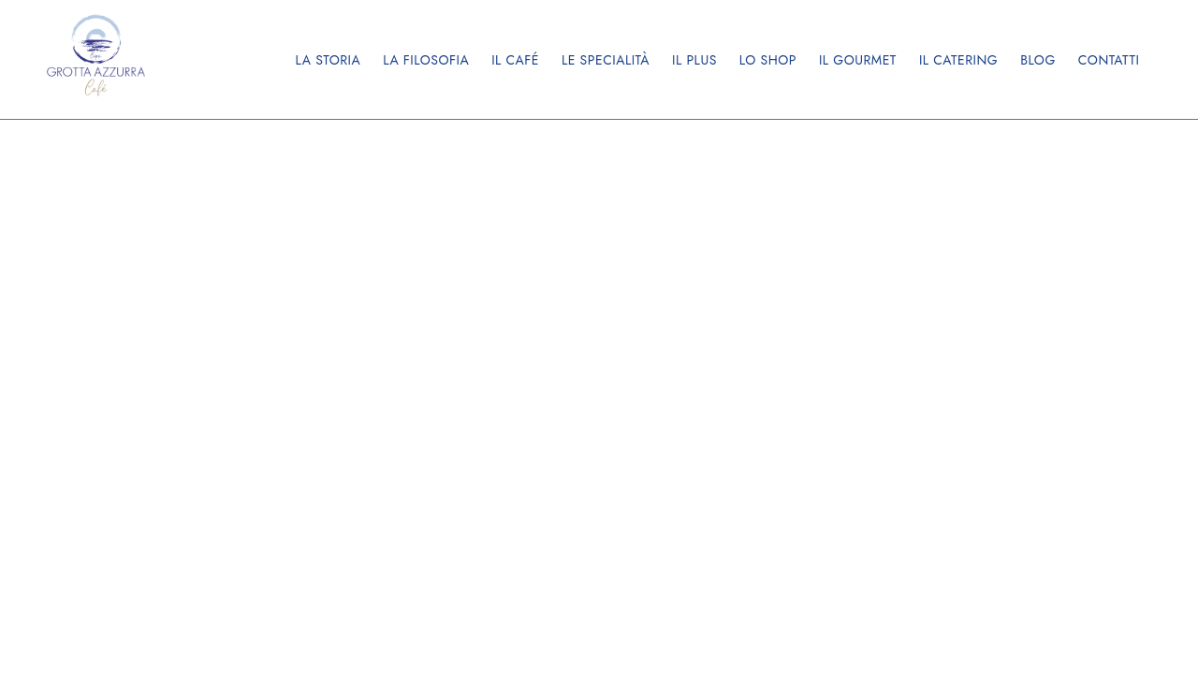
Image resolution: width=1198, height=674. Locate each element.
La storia (327, 60)
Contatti (1109, 60)
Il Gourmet (858, 60)
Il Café (515, 60)
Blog (1038, 60)
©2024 (882, 233)
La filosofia (426, 60)
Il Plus (694, 60)
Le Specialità (606, 60)
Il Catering (958, 60)
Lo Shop (767, 60)
